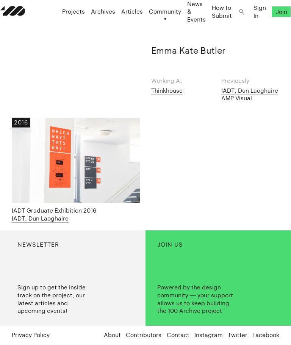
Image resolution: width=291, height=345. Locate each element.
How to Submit (210, 26)
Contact (178, 335)
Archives (92, 26)
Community (154, 26)
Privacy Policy (31, 335)
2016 (21, 122)
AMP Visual (236, 98)
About (112, 335)
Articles (120, 26)
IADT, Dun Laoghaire (249, 90)
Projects (62, 26)
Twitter (237, 335)
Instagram (208, 335)
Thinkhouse (167, 90)
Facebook (265, 335)
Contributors (143, 335)
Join (270, 26)
